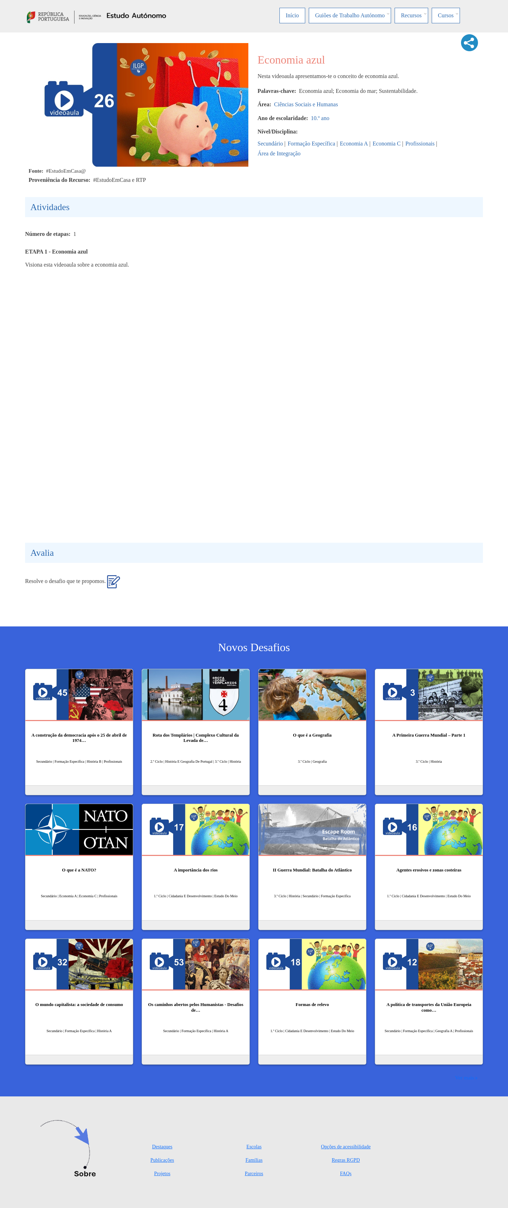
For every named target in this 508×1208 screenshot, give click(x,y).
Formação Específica (311, 144)
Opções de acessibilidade (346, 1146)
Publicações (162, 1160)
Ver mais (464, 1078)
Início (292, 15)
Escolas (254, 1146)
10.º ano (320, 118)
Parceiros (254, 1173)
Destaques (162, 1146)
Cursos (446, 15)
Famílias (254, 1160)
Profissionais (420, 144)
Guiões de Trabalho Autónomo (350, 15)
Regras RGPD (346, 1160)
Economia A (354, 144)
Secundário (270, 144)
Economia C (387, 144)
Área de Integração (279, 153)
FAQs (346, 1173)
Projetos (162, 1173)
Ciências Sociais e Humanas (306, 104)
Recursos (411, 15)
